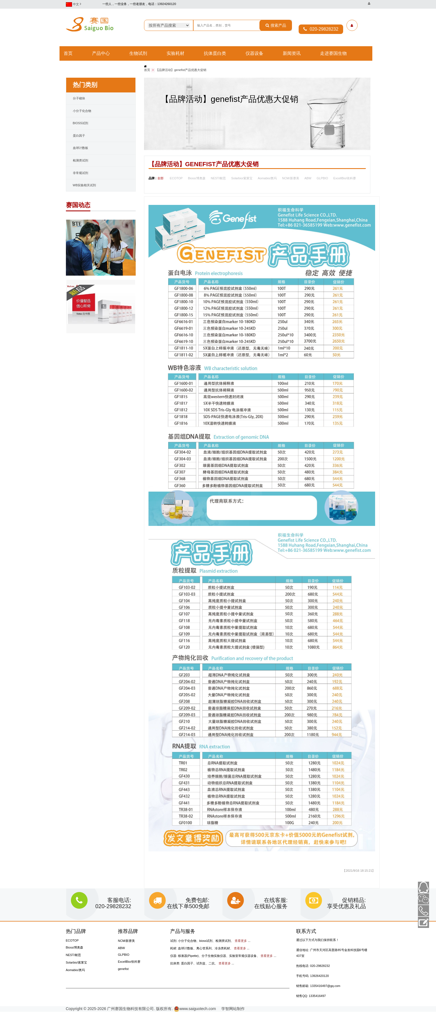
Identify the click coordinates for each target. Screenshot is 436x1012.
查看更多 (241, 941)
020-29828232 (320, 29)
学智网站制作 (231, 1009)
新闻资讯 (292, 53)
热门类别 (85, 85)
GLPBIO (322, 178)
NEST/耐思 (218, 178)
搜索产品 (276, 25)
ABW (307, 178)
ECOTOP (176, 178)
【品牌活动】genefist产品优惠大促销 (181, 70)
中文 (75, 4)
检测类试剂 (80, 160)
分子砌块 (79, 98)
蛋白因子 (79, 136)
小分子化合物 (82, 111)
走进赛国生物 (333, 53)
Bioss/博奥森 (196, 178)
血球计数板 (80, 148)
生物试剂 (138, 53)
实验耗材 (175, 53)
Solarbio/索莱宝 (241, 178)
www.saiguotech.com (195, 1009)
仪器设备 (254, 53)
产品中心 (101, 53)
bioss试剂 (80, 123)
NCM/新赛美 (290, 178)
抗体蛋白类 (215, 53)
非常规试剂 (80, 173)
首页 (68, 53)
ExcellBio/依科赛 (344, 178)
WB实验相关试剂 (84, 185)
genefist (123, 969)
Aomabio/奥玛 (267, 178)
